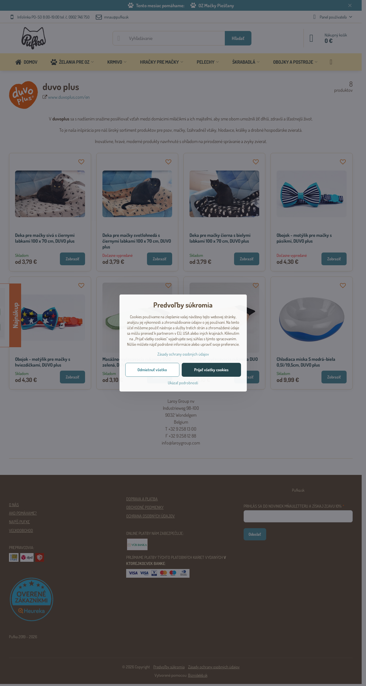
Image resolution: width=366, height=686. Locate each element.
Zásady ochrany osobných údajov (183, 354)
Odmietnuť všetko (152, 369)
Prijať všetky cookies (211, 369)
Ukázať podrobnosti (183, 382)
